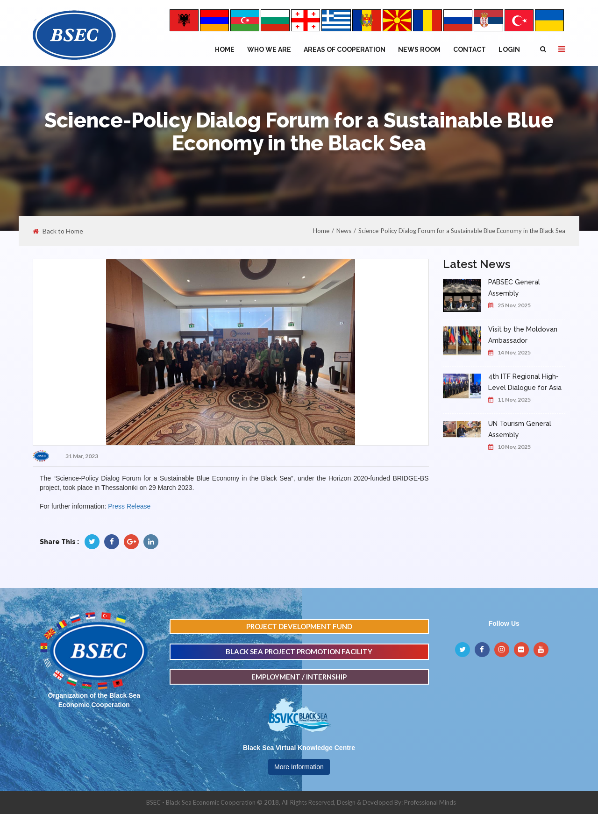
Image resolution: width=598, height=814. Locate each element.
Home (225, 49)
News (343, 230)
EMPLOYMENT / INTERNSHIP (299, 676)
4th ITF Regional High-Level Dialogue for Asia (525, 382)
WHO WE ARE (269, 49)
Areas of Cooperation (344, 49)
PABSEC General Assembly (514, 287)
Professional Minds (430, 802)
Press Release (129, 506)
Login (509, 49)
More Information (299, 767)
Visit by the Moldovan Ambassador (522, 335)
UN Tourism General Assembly (519, 429)
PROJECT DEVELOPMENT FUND (299, 626)
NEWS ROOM (419, 49)
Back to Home (58, 231)
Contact (469, 49)
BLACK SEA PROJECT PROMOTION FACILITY (299, 651)
